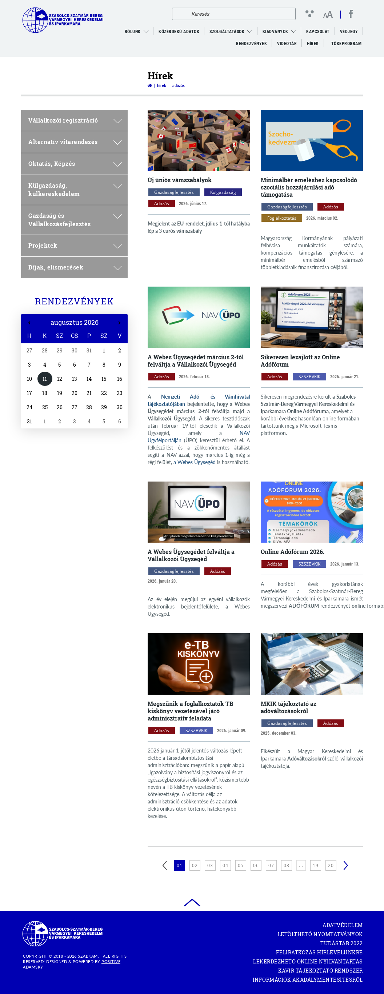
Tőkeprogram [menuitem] (347, 45)
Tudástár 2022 (341, 943)
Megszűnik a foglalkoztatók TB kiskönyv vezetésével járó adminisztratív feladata (190, 711)
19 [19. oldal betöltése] (316, 865)
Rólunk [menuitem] (133, 31)
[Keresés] (179, 14)
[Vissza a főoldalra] (150, 85)
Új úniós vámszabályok (180, 180)
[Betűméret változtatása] (327, 15)
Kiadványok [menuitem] (275, 31)
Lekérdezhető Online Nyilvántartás (308, 961)
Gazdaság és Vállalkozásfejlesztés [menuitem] (75, 220)
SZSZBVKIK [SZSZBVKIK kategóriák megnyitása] (309, 377)
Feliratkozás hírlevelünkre (319, 952)
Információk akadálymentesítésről (308, 979)
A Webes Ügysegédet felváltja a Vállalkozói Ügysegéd (191, 555)
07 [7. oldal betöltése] (271, 865)
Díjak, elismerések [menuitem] (75, 267)
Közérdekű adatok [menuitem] (179, 31)
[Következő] (346, 865)
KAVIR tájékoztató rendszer (320, 970)
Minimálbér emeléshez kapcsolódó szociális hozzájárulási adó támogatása (309, 187)
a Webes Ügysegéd (194, 462)
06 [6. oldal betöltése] (256, 865)
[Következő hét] (119, 323)
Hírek (161, 85)
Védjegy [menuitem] (349, 31)
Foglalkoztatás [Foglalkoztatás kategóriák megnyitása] (281, 218)
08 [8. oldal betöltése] (286, 865)
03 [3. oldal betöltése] (210, 865)
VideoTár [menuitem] (287, 43)
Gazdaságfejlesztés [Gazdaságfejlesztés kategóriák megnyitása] (174, 192)
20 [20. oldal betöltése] (331, 865)
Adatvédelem (343, 925)
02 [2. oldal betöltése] (195, 865)
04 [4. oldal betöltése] (225, 865)
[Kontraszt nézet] (311, 13)
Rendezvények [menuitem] (251, 43)
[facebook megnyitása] (351, 14)
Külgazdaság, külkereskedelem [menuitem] (75, 189)
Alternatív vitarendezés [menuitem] (75, 141)
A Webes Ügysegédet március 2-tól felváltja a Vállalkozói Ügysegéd (196, 360)
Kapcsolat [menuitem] (318, 31)
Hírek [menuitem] (313, 43)
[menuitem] (146, 31)
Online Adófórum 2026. (292, 551)
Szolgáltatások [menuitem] (226, 31)
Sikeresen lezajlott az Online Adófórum (300, 360)
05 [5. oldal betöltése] (241, 865)
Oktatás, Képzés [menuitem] (75, 163)
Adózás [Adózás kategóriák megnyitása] (161, 203)
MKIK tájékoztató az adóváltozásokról (288, 707)
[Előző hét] (29, 323)
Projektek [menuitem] (75, 245)
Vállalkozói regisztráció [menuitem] (75, 120)
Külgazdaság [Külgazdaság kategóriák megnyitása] (223, 192)
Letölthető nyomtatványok (320, 934)
